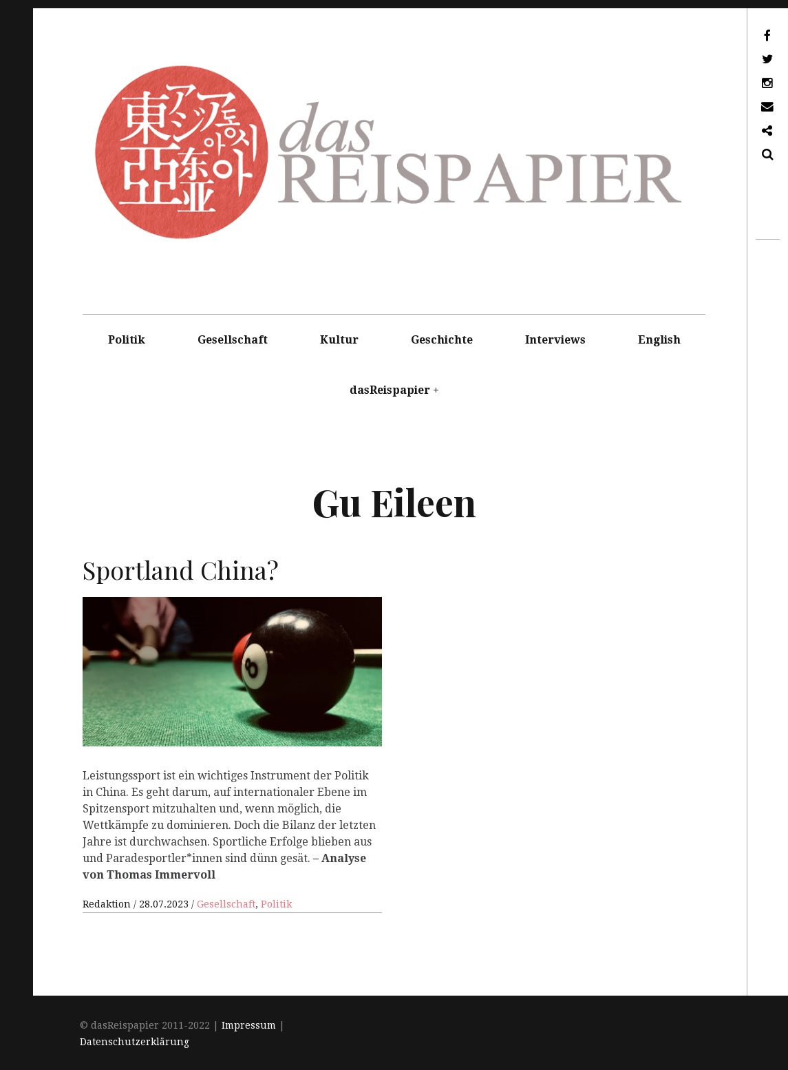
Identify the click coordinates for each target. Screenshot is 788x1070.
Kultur (339, 339)
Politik (126, 339)
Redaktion (108, 904)
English (659, 339)
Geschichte (442, 339)
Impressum (249, 1025)
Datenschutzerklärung (134, 1041)
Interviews (555, 339)
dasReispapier (390, 390)
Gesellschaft (233, 339)
